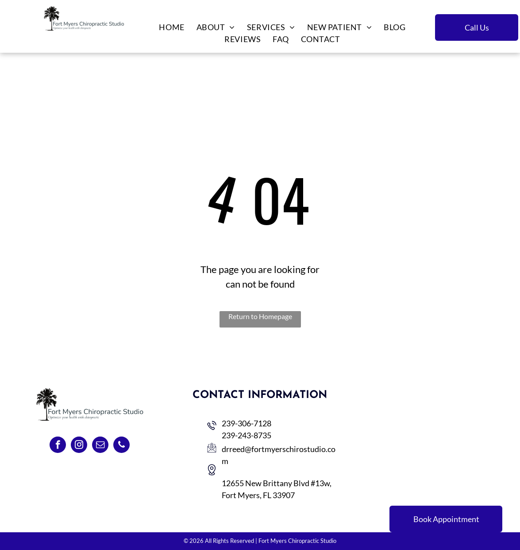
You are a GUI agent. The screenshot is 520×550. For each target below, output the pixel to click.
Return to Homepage (260, 316)
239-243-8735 (246, 435)
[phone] (121, 446)
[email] (100, 446)
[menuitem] (170, 27)
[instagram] (79, 446)
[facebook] (58, 446)
